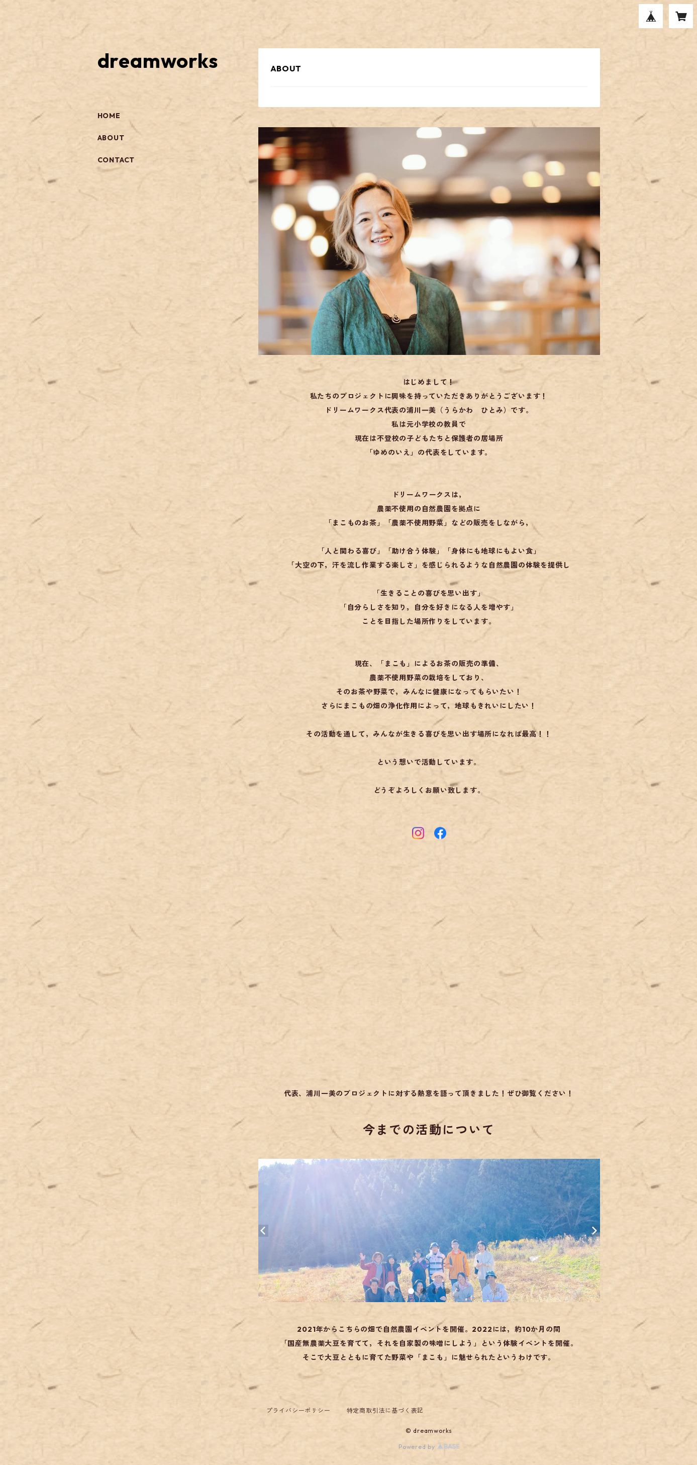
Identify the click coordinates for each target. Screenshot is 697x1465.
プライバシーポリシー (298, 1410)
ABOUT (111, 137)
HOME (109, 115)
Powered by (429, 1446)
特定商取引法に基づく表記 (385, 1410)
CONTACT (116, 159)
